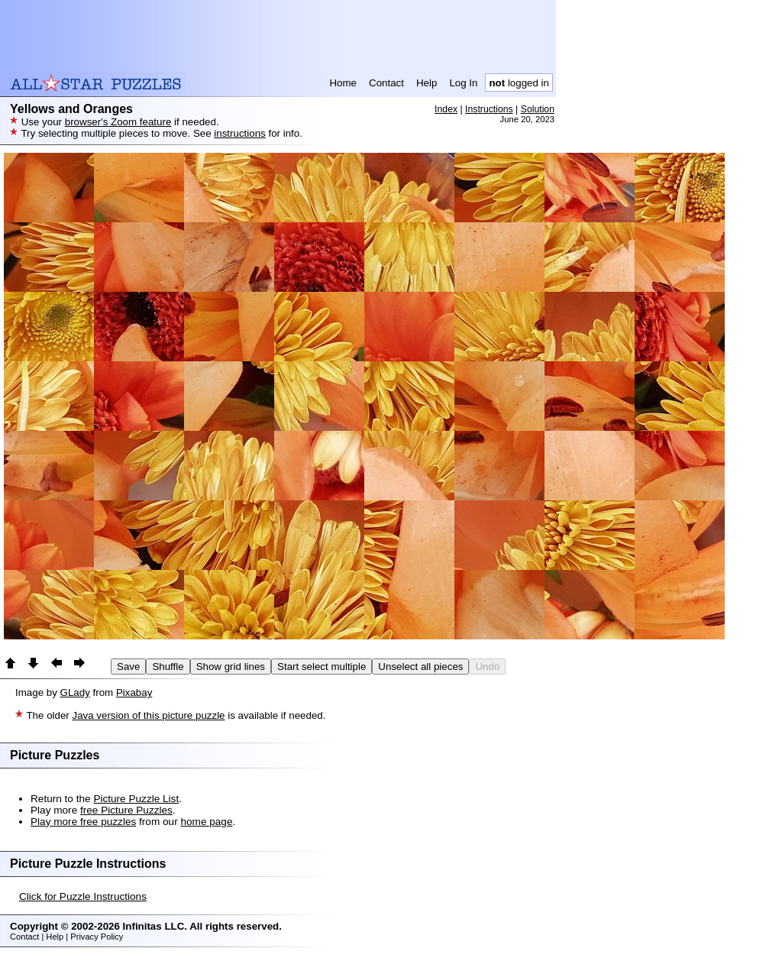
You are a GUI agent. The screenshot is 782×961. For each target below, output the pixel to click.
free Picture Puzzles (126, 810)
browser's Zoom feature (118, 122)
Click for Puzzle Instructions (83, 896)
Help (426, 83)
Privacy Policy (96, 936)
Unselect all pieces (420, 666)
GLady (75, 692)
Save (128, 666)
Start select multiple (321, 666)
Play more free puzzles (83, 821)
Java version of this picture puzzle (148, 715)
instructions (239, 133)
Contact (386, 83)
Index (446, 109)
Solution (537, 109)
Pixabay (134, 692)
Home (343, 83)
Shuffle (167, 666)
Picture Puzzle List (136, 798)
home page (206, 821)
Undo (487, 666)
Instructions (489, 109)
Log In (463, 83)
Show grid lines (230, 666)
